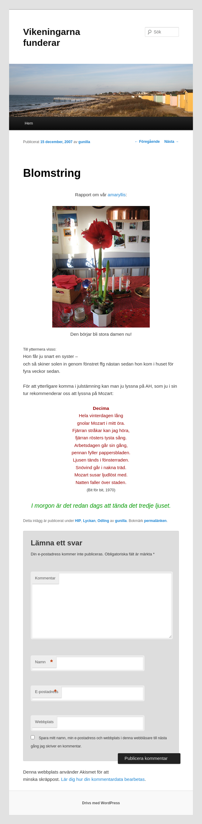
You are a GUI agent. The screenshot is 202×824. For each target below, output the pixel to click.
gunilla (84, 142)
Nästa (171, 141)
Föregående (147, 141)
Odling (103, 521)
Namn (44, 662)
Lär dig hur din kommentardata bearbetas (103, 779)
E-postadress (46, 692)
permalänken (155, 521)
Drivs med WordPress (101, 803)
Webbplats (44, 721)
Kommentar (45, 578)
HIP (78, 521)
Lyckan (89, 521)
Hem (29, 123)
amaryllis (117, 194)
